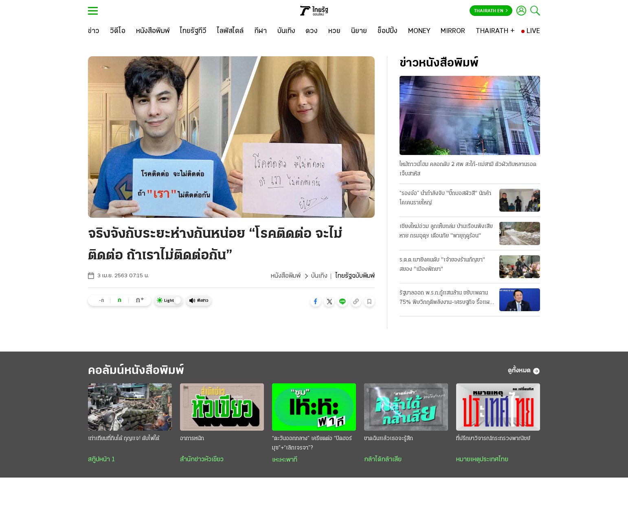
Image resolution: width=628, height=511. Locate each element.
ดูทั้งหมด (524, 371)
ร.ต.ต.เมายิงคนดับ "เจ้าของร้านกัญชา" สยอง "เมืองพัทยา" (442, 264)
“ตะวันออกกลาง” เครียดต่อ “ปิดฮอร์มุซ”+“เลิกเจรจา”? (312, 443)
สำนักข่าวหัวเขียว (202, 459)
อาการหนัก (192, 439)
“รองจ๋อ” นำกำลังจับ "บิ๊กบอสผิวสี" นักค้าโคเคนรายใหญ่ (445, 198)
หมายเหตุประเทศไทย (482, 459)
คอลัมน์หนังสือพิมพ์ (136, 371)
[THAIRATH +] (495, 31)
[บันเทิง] (286, 31)
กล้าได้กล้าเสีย (383, 459)
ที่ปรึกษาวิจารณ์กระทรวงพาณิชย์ (493, 439)
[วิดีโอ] (117, 31)
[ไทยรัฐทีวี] (193, 31)
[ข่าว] (93, 31)
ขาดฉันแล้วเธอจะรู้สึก (388, 439)
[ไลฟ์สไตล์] (230, 31)
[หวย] (334, 31)
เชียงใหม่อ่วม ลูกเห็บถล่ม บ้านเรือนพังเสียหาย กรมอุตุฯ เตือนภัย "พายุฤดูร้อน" (446, 231)
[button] (315, 301)
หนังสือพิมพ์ (286, 276)
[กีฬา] (260, 31)
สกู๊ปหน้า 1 (101, 459)
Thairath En (491, 11)
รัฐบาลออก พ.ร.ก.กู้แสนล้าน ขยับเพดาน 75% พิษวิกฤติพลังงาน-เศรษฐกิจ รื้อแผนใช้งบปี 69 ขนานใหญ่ (446, 298)
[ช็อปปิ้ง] (387, 31)
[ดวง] (311, 31)
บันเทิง (319, 276)
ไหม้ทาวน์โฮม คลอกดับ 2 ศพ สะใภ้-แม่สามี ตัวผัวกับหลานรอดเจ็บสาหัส (468, 169)
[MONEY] (419, 31)
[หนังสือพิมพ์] (153, 31)
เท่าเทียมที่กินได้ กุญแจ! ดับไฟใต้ (123, 439)
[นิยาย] (359, 31)
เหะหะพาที (284, 460)
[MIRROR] (453, 31)
